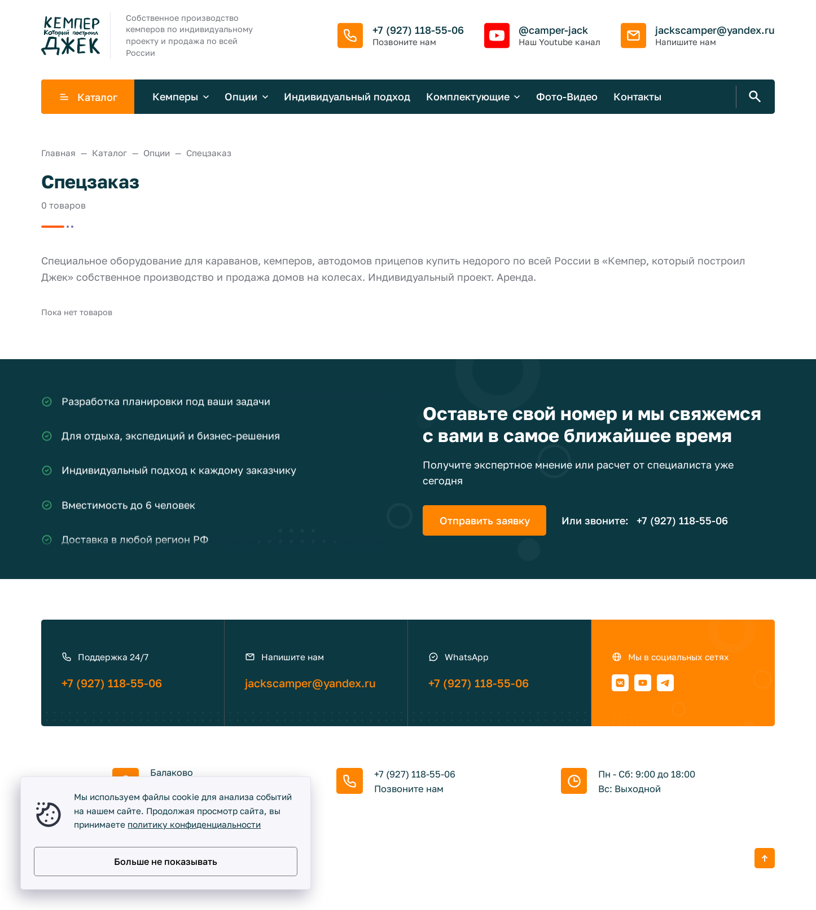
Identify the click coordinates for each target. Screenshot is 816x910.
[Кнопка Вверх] (764, 858)
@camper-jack (553, 30)
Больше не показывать (165, 861)
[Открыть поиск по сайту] (753, 97)
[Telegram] (665, 682)
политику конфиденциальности (194, 824)
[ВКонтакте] (620, 682)
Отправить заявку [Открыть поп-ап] (485, 520)
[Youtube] (642, 682)
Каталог (88, 97)
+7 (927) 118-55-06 (418, 30)
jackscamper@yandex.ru (715, 30)
